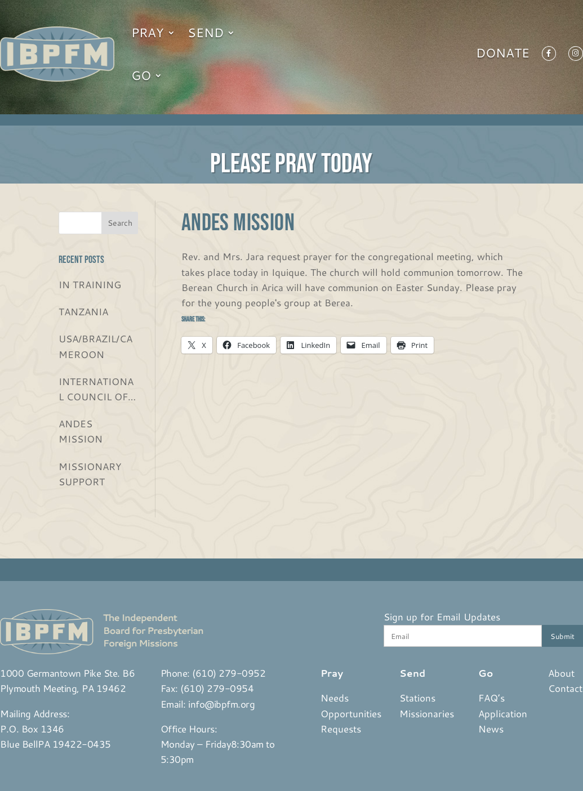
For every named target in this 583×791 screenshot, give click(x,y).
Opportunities (351, 713)
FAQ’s (491, 697)
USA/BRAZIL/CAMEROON (95, 346)
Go (141, 75)
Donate (502, 55)
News (491, 728)
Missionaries (426, 713)
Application (502, 713)
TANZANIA (83, 311)
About (561, 673)
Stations (417, 697)
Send (206, 32)
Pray (147, 32)
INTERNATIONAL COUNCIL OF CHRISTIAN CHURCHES (96, 389)
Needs (335, 697)
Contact (565, 688)
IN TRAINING (90, 284)
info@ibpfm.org (221, 703)
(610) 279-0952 (228, 673)
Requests (341, 728)
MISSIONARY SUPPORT (90, 473)
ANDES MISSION (81, 431)
